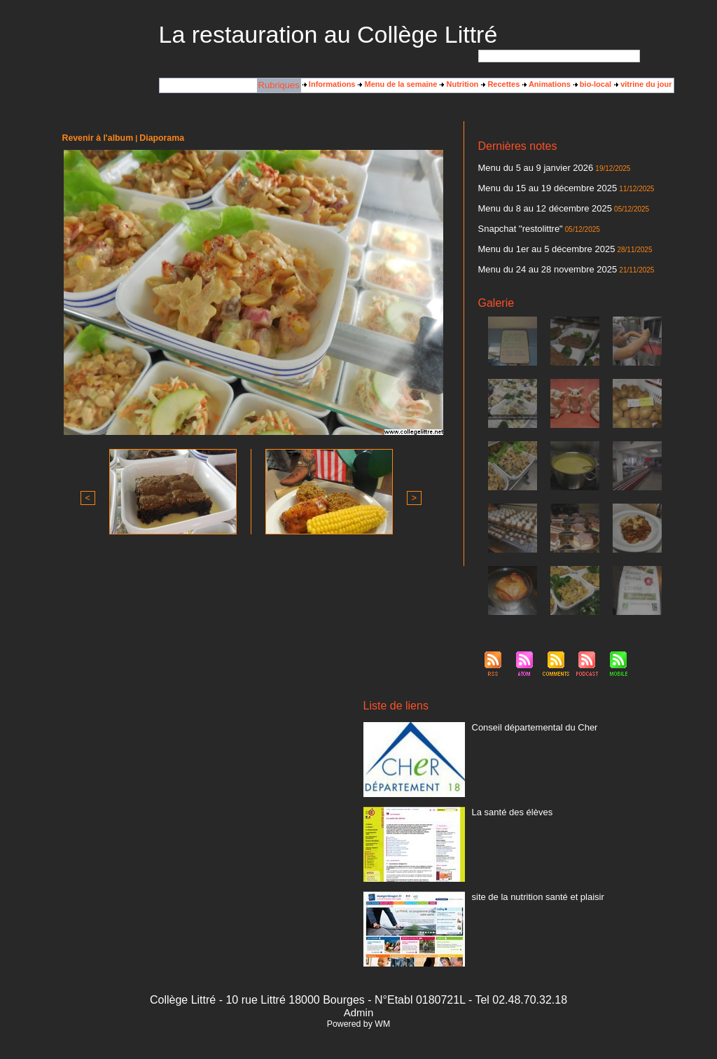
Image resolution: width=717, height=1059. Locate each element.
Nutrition (459, 85)
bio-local (592, 85)
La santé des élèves (506, 799)
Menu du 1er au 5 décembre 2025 (536, 240)
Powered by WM (358, 1012)
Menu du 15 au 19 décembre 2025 (537, 185)
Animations (546, 85)
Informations (329, 85)
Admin (358, 1000)
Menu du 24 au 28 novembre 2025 (537, 258)
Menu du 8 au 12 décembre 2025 (535, 204)
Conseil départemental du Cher (525, 714)
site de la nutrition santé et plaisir (528, 884)
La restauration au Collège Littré (328, 34)
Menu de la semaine (397, 85)
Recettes (500, 85)
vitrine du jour (642, 85)
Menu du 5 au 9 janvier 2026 (527, 167)
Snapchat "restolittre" (514, 222)
